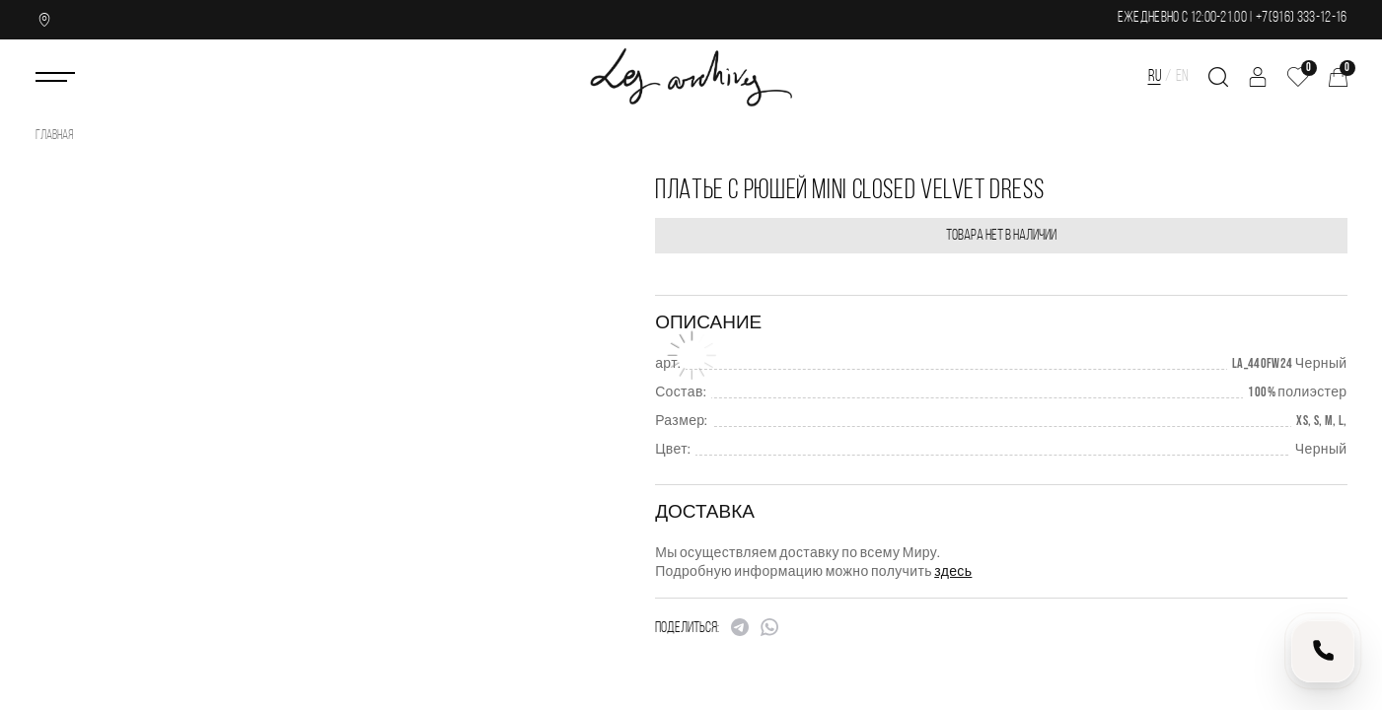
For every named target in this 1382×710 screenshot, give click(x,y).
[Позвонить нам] (1322, 650)
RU (1154, 76)
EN (1182, 76)
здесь (953, 571)
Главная (54, 135)
